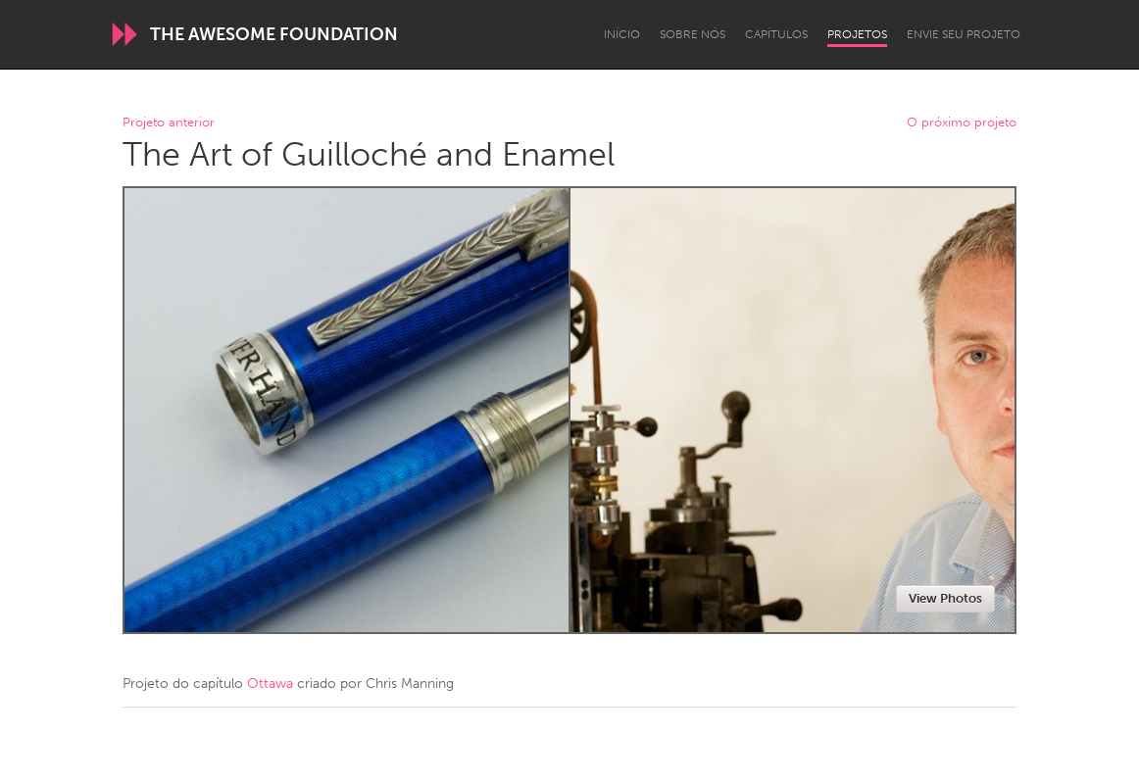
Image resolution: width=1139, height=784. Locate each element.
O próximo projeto (961, 123)
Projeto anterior (169, 123)
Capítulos (776, 34)
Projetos (857, 34)
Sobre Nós (692, 34)
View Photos (945, 598)
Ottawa (270, 683)
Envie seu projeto (963, 34)
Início (622, 34)
